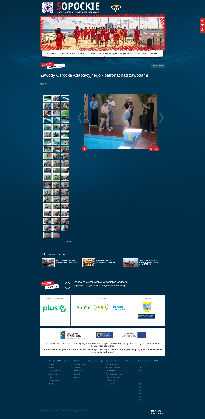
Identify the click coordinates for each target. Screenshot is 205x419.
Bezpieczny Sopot (112, 364)
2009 (139, 390)
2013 (139, 377)
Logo (50, 377)
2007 (139, 397)
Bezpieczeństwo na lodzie (115, 374)
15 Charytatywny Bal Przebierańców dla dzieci (105, 261)
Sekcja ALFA (53, 374)
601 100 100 (110, 371)
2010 (139, 387)
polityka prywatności (81, 411)
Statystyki (77, 374)
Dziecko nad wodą (112, 377)
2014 (139, 374)
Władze (51, 364)
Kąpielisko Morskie (55, 371)
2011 (139, 384)
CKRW (93, 53)
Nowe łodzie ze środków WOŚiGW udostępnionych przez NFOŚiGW (149, 262)
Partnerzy (77, 377)
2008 (139, 394)
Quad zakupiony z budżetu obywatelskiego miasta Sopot (66, 261)
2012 (139, 381)
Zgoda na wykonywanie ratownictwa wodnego (101, 282)
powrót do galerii (158, 66)
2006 (139, 400)
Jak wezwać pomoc (112, 368)
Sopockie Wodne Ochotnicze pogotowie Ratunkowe (70, 7)
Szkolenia (82, 53)
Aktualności (52, 53)
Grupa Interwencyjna (108, 53)
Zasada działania (80, 364)
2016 (139, 368)
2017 (139, 364)
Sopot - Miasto (54, 381)
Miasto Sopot (116, 8)
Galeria (153, 53)
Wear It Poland (111, 384)
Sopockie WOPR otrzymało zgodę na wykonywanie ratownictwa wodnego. (100, 286)
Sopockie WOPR (67, 53)
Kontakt (102, 57)
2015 (139, 371)
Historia (51, 368)
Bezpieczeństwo (127, 53)
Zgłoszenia (77, 368)
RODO (156, 361)
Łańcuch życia (111, 381)
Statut (51, 384)
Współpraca (142, 53)
